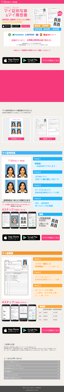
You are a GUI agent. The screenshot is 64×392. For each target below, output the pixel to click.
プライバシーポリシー (30, 387)
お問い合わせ (38, 387)
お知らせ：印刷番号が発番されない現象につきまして (32, 50)
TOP (24, 387)
